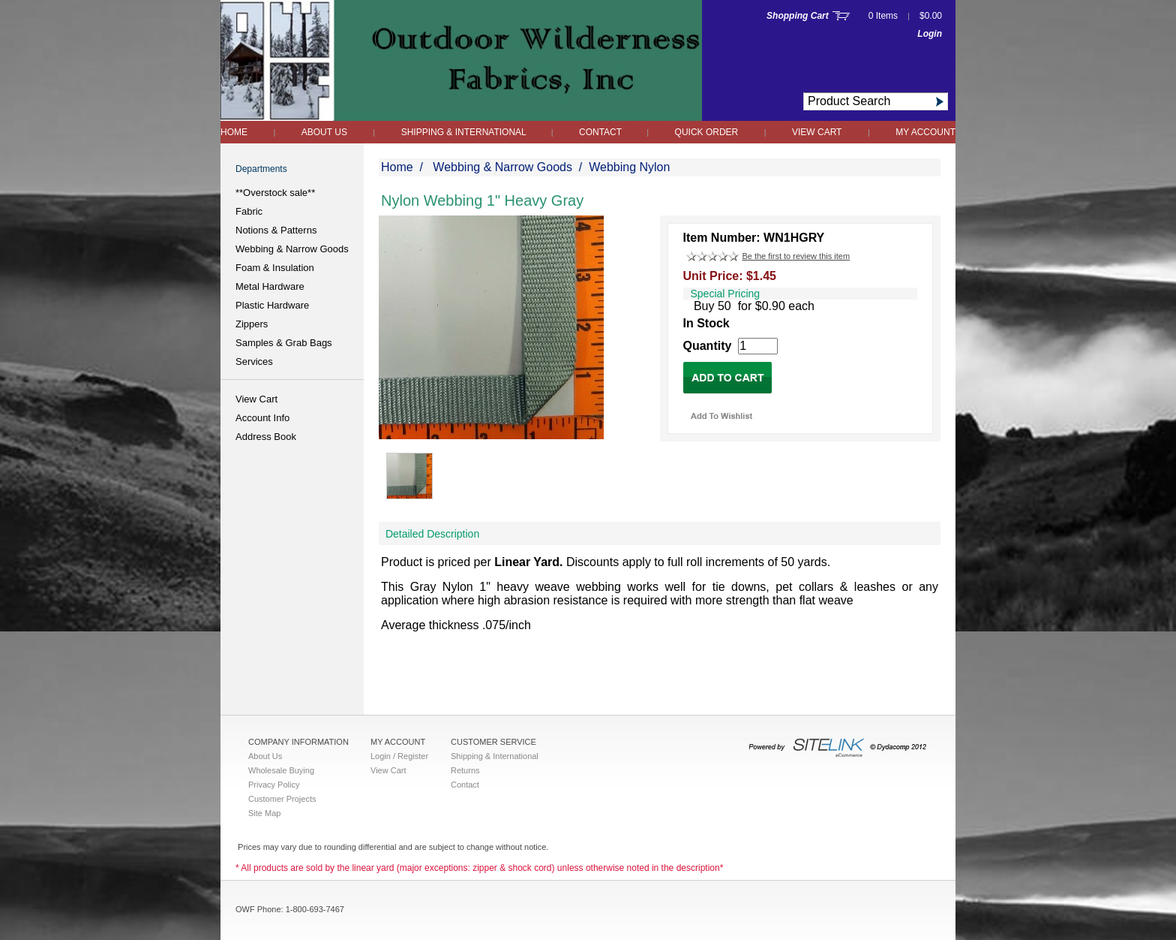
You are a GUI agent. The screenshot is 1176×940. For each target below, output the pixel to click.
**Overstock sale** (275, 192)
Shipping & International (465, 132)
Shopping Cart (797, 16)
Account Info (263, 417)
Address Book (266, 436)
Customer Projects (282, 798)
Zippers (252, 324)
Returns (465, 770)
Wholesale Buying (281, 770)
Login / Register (399, 756)
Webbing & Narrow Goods (292, 249)
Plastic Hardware (272, 305)
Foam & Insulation (275, 267)
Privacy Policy (273, 784)
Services (254, 361)
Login (929, 34)
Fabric (249, 211)
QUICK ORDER (707, 132)
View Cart (817, 132)
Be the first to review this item (796, 256)
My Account (926, 132)
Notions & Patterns (276, 230)
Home (234, 132)
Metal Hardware (270, 286)
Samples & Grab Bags (284, 342)
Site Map (264, 813)
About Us (324, 132)
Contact (601, 132)
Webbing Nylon (629, 167)
